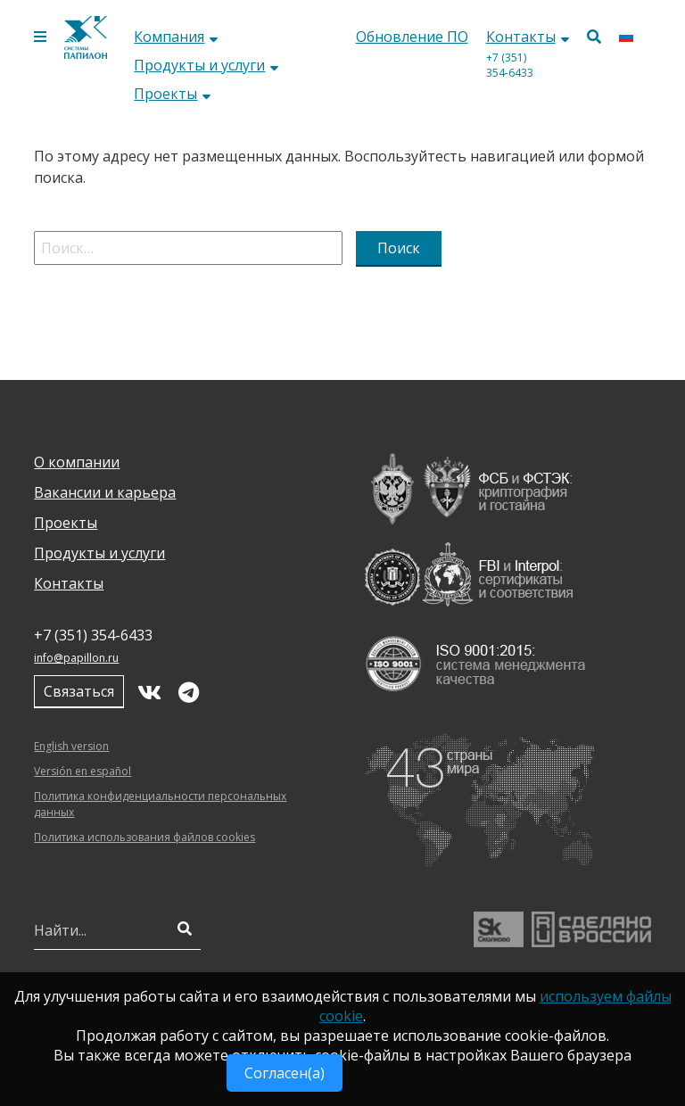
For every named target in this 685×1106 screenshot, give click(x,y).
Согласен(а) (284, 1073)
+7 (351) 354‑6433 (509, 65)
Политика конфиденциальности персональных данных (160, 804)
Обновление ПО (412, 36)
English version (71, 746)
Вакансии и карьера (105, 492)
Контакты (527, 36)
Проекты (172, 93)
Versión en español (82, 771)
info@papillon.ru (76, 657)
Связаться (79, 691)
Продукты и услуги (206, 65)
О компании (77, 462)
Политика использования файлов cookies (144, 837)
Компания (176, 36)
